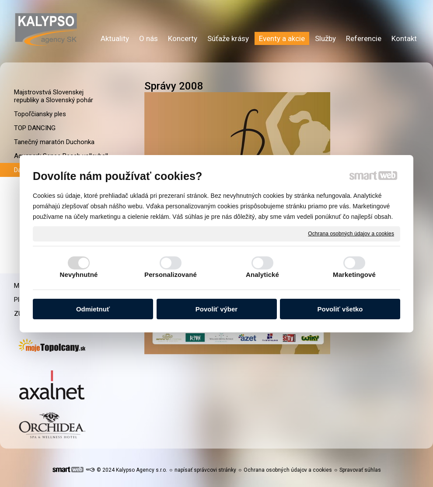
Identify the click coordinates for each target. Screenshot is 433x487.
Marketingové (354, 274)
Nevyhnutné (79, 274)
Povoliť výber (216, 309)
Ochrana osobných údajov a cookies (351, 233)
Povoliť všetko (340, 309)
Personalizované (170, 274)
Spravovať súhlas (360, 470)
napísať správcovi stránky (205, 470)
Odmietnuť (93, 309)
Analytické (262, 274)
